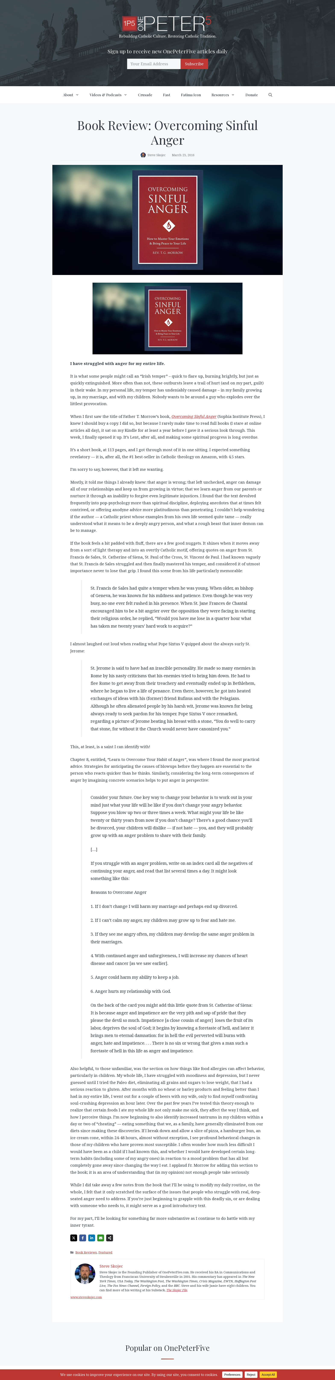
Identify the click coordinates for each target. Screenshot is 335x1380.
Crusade (145, 94)
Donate (251, 94)
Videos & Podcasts (111, 94)
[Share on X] (73, 1238)
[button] (270, 94)
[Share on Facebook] (82, 1238)
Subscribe (194, 63)
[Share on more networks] (109, 1238)
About (73, 94)
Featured (105, 1252)
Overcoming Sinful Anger (194, 416)
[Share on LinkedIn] (91, 1238)
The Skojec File (176, 1290)
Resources (226, 94)
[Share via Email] (100, 1238)
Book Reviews (86, 1252)
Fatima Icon (191, 94)
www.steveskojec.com (86, 1297)
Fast (166, 94)
